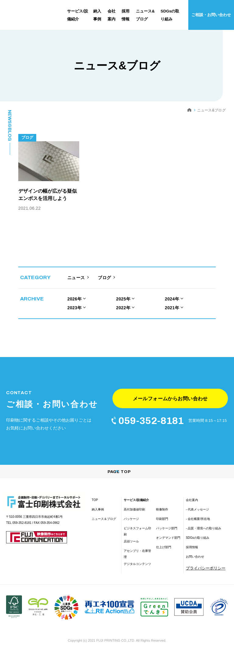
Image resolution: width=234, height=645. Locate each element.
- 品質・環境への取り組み (203, 519)
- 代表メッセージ (197, 500)
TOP (95, 490)
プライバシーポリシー (205, 558)
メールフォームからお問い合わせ (170, 386)
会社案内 (192, 490)
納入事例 (98, 500)
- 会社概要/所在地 (198, 509)
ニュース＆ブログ (104, 509)
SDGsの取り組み (197, 528)
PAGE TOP (116, 462)
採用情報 (192, 537)
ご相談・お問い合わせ (211, 14)
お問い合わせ (195, 547)
